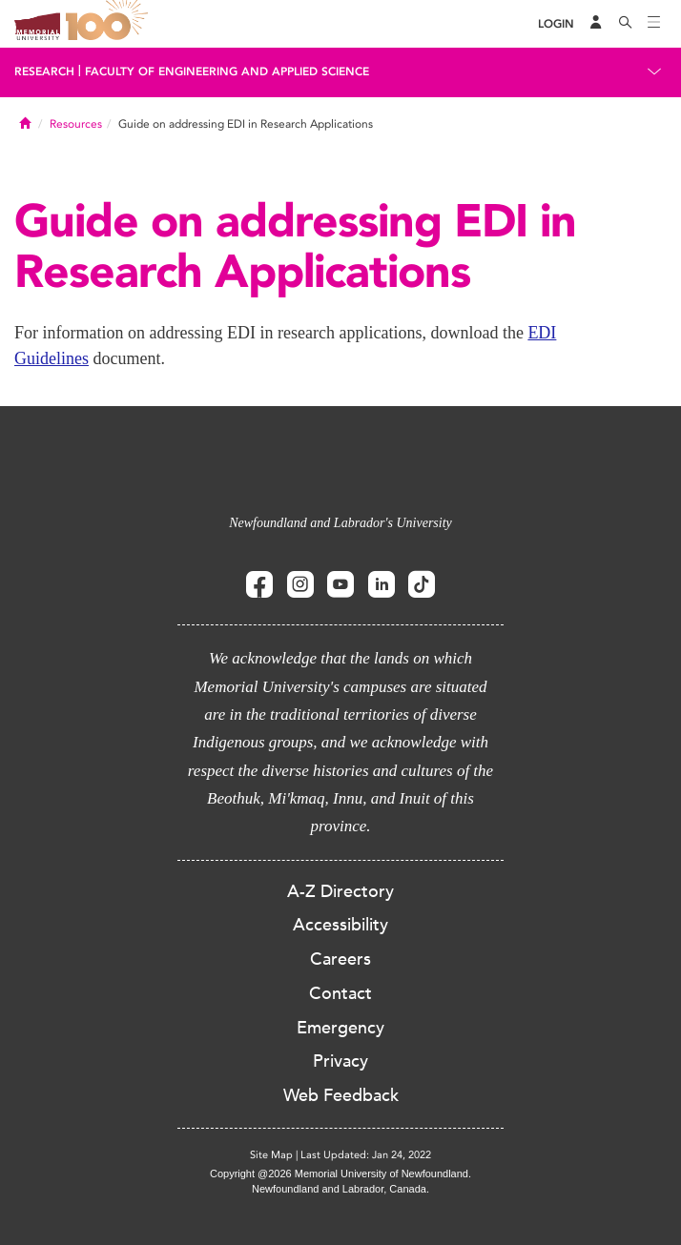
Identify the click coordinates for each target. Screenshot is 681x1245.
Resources (76, 124)
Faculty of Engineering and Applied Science (227, 71)
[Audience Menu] (596, 23)
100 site (110, 24)
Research (44, 71)
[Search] (625, 23)
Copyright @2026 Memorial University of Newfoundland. (340, 1173)
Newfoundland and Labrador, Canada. (340, 1188)
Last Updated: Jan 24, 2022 (365, 1155)
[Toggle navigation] (654, 23)
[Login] (556, 24)
